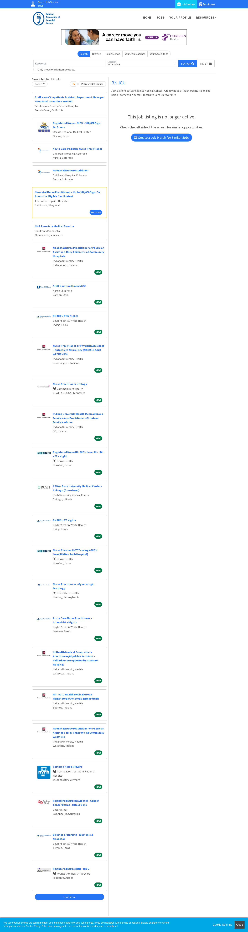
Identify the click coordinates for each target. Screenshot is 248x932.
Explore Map (113, 54)
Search (84, 54)
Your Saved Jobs (159, 54)
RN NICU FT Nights (64, 520)
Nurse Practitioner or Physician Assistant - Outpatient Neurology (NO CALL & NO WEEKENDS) (78, 350)
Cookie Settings (222, 924)
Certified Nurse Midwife (67, 766)
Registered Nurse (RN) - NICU (71, 868)
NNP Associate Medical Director (54, 226)
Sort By (39, 83)
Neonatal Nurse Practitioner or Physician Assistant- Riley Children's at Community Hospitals (78, 252)
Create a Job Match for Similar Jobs (161, 137)
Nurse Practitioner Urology (70, 384)
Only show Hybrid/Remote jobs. (56, 69)
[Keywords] (69, 63)
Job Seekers (186, 4)
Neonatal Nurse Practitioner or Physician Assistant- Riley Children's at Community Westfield (78, 732)
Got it (239, 924)
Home (147, 17)
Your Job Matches (135, 54)
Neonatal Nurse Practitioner (71, 170)
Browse (96, 54)
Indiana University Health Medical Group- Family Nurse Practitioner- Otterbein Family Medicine (78, 418)
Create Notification (92, 83)
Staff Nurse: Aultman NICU (69, 286)
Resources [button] (205, 17)
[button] (206, 63)
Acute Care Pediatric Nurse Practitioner (77, 148)
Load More (69, 897)
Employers (207, 4)
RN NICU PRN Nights (65, 316)
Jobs (160, 17)
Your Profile (180, 17)
